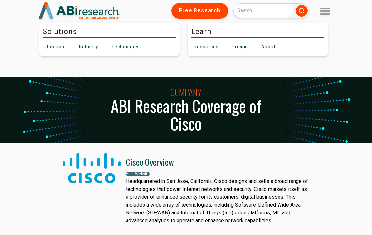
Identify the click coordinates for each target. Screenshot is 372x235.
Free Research (199, 11)
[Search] (263, 11)
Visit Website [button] (138, 174)
